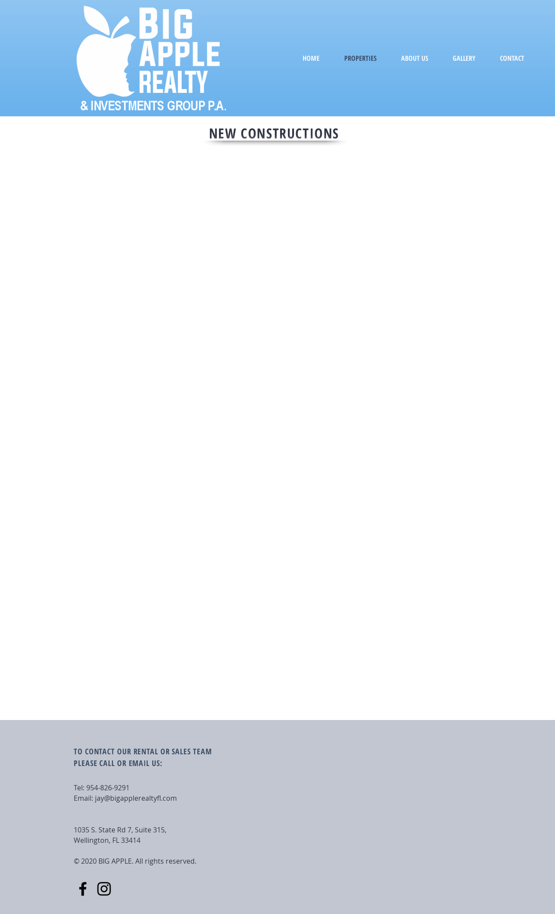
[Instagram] (104, 889)
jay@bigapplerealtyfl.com (136, 798)
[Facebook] (83, 889)
